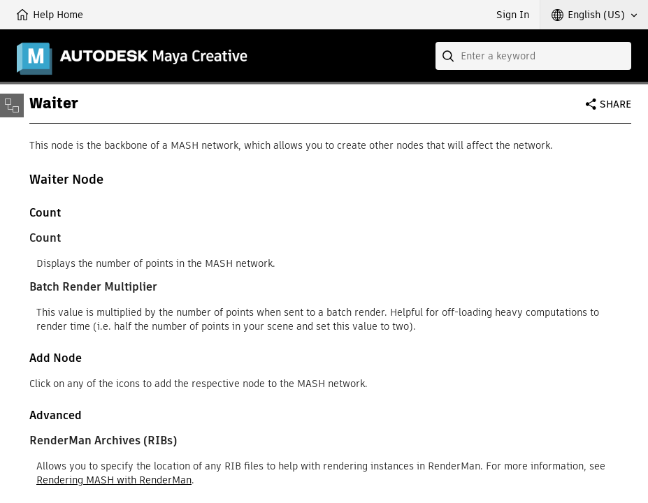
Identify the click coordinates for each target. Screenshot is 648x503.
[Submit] (449, 56)
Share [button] (615, 104)
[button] (594, 14)
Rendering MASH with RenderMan (114, 480)
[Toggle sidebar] (12, 105)
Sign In (512, 15)
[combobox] (533, 56)
